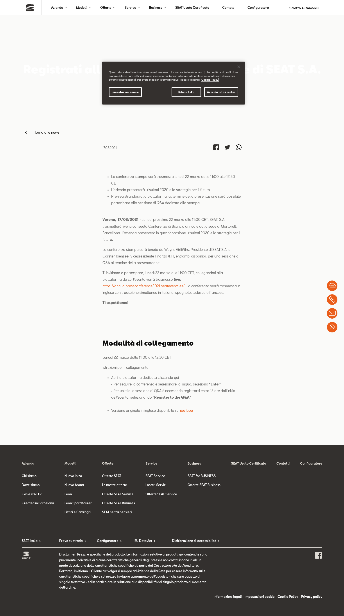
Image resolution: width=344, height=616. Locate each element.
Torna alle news (46, 133)
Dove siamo (31, 486)
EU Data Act (143, 541)
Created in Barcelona (38, 504)
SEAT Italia (30, 541)
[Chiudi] (239, 67)
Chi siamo (29, 477)
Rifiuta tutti (186, 92)
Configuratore (258, 8)
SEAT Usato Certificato (192, 8)
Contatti (228, 8)
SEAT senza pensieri (117, 513)
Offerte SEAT (111, 477)
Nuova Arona (74, 486)
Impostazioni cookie (260, 597)
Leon (68, 495)
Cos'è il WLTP (31, 495)
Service (130, 8)
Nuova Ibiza (73, 477)
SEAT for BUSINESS (202, 477)
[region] (173, 83)
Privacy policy (311, 597)
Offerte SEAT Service (118, 495)
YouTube (186, 411)
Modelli (81, 8)
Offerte (105, 8)
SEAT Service (155, 477)
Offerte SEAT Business (118, 504)
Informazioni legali (228, 597)
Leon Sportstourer (78, 504)
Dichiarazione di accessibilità (191, 541)
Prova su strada (71, 541)
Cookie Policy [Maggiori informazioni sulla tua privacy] (209, 79)
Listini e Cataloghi (77, 513)
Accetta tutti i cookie (221, 92)
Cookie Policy (288, 597)
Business (155, 8)
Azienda (57, 8)
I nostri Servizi (156, 486)
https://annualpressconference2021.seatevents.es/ (143, 287)
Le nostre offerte (114, 486)
